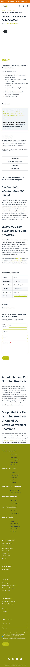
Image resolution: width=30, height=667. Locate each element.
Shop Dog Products (9, 451)
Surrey (15, 113)
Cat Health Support (16, 140)
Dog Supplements (15, 145)
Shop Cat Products (9, 468)
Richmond (6, 112)
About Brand (15, 168)
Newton (20, 113)
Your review (7, 343)
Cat (7, 149)
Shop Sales (5, 569)
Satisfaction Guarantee (9, 585)
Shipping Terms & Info (9, 601)
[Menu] (27, 6)
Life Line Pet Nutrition (11, 23)
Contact (4, 611)
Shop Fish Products (9, 507)
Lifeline (10, 150)
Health (20, 149)
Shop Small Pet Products (11, 486)
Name (5, 331)
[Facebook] (9, 659)
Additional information (15, 161)
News (3, 572)
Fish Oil (14, 149)
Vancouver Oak (14, 112)
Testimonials (6, 590)
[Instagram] (17, 659)
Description (15, 158)
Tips (3, 606)
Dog (10, 149)
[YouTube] (21, 659)
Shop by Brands (7, 517)
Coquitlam (6, 115)
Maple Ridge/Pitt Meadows (17, 115)
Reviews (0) (15, 165)
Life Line (19, 258)
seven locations (17, 261)
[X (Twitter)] (13, 659)
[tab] (15, 158)
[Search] (19, 6)
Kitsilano (21, 112)
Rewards (4, 609)
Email (5, 337)
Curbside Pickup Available (10, 119)
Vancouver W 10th (8, 543)
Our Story (5, 583)
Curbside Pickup (7, 604)
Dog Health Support (15, 143)
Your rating (4, 325)
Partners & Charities (8, 588)
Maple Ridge (6, 555)
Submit (5, 358)
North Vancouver (8, 113)
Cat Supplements (14, 142)
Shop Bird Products (9, 496)
